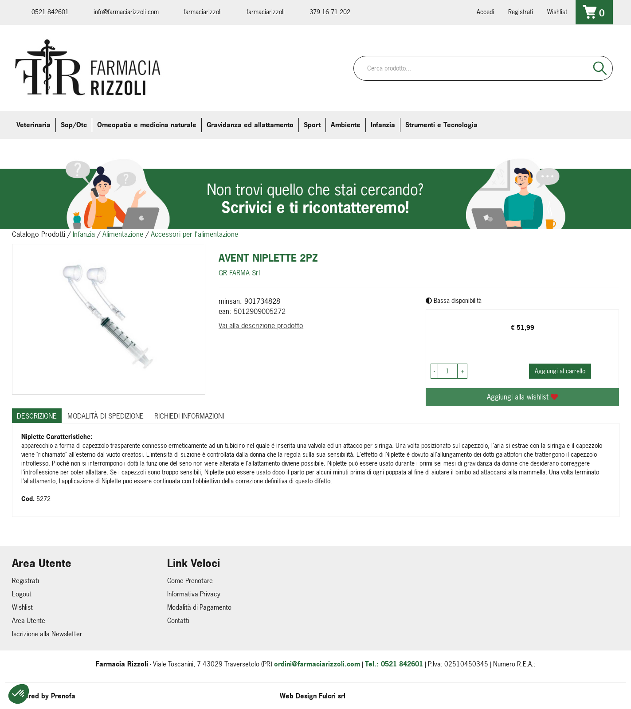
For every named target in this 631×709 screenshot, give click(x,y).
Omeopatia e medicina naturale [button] (146, 124)
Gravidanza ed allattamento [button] (250, 124)
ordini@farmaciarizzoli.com (317, 664)
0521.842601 (50, 12)
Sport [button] (312, 124)
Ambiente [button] (346, 124)
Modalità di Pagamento (199, 607)
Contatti (178, 620)
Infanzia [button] (383, 124)
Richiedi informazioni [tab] (189, 416)
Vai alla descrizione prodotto (261, 325)
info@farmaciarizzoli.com (126, 12)
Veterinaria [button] (33, 124)
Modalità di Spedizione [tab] (105, 416)
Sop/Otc (74, 124)
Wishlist (557, 12)
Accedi (485, 12)
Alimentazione (122, 234)
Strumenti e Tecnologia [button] (441, 124)
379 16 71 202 (330, 12)
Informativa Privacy (193, 594)
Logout (21, 594)
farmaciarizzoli (203, 12)
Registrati (520, 12)
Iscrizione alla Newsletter (47, 633)
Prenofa (63, 696)
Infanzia (84, 234)
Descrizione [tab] (37, 416)
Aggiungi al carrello (560, 371)
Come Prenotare (190, 580)
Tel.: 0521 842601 (394, 664)
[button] (18, 694)
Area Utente (28, 620)
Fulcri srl (332, 696)
